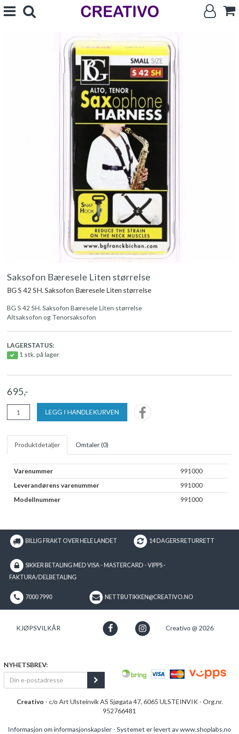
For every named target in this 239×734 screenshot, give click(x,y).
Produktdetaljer (37, 445)
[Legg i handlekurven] (82, 412)
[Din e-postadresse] (46, 680)
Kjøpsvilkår (38, 628)
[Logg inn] (210, 11)
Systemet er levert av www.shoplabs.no (174, 729)
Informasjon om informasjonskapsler (60, 729)
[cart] (229, 11)
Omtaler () (92, 445)
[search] (29, 11)
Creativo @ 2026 (190, 628)
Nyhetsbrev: (26, 665)
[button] (110, 628)
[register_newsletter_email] (96, 680)
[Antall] (18, 412)
